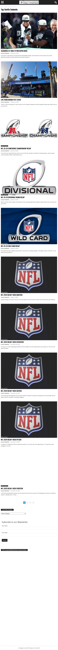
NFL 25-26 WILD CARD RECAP (10, 246)
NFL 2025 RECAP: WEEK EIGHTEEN (11, 295)
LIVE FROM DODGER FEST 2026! (11, 99)
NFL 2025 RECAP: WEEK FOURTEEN (12, 488)
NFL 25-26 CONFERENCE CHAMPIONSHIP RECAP (16, 148)
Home (2, 6)
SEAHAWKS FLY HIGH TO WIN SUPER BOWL (14, 51)
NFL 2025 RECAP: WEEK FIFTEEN (11, 439)
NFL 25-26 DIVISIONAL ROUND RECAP (13, 197)
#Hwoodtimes (4, 48)
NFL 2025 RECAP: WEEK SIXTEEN (11, 391)
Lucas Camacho (5, 53)
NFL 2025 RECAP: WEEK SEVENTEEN (12, 342)
